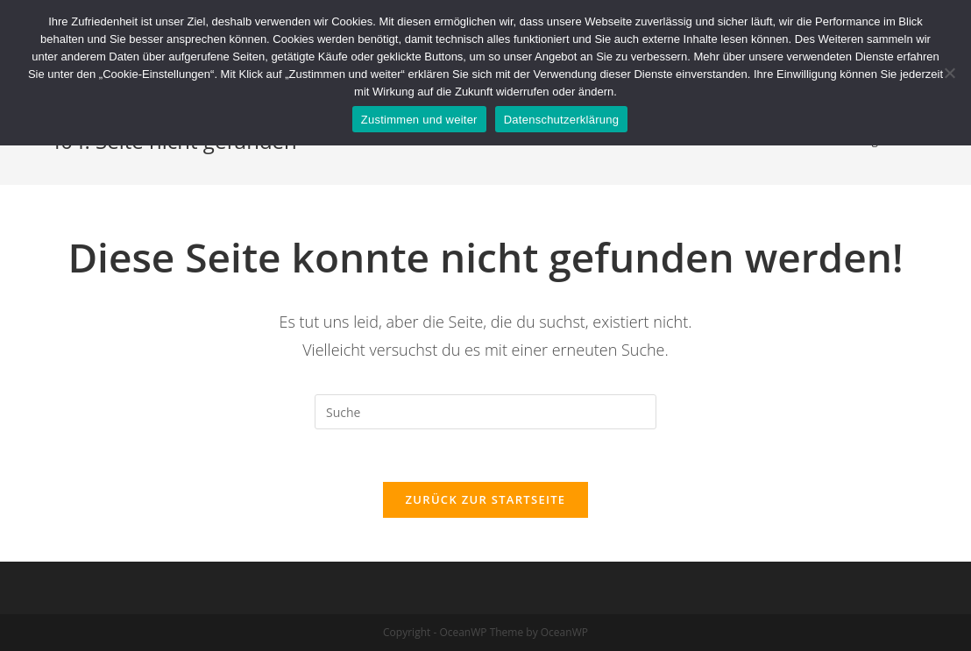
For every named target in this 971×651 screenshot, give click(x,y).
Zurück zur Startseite (486, 499)
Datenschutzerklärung (561, 119)
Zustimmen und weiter (419, 119)
